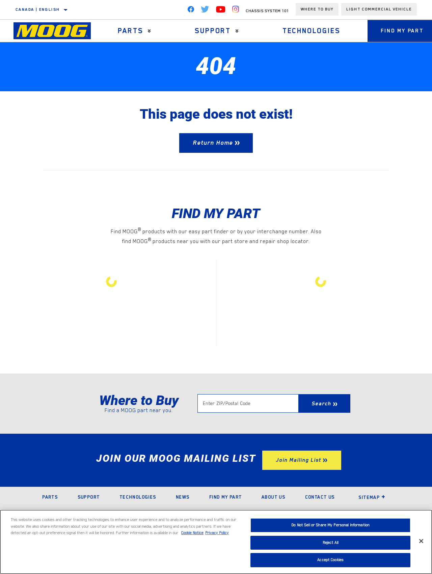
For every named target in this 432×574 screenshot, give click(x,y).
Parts (130, 31)
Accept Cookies (330, 560)
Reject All (331, 543)
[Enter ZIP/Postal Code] (247, 403)
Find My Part (225, 497)
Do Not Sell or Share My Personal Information (330, 525)
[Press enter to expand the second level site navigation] (149, 30)
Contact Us (320, 497)
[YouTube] (220, 10)
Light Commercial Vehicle (379, 9)
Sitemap (371, 497)
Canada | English (38, 9)
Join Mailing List (298, 460)
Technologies (311, 31)
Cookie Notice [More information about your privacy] (192, 533)
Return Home (213, 142)
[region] (216, 542)
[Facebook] (190, 10)
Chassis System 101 (267, 10)
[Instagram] (235, 10)
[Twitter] (205, 10)
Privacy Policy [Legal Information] (217, 533)
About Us (273, 497)
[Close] (421, 541)
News (183, 497)
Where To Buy (317, 9)
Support (212, 31)
